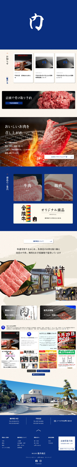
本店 (49, 441)
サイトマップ (48, 457)
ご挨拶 (19, 441)
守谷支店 (50, 443)
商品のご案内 (5, 437)
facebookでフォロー (38, 374)
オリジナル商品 (6, 447)
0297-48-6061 (40, 421)
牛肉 (3, 441)
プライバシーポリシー (31, 457)
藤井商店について (38, 241)
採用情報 (19, 447)
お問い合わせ (37, 445)
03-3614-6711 (15, 421)
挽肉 (3, 445)
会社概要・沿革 (21, 443)
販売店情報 (51, 437)
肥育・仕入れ (20, 445)
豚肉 (3, 443)
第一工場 (36, 441)
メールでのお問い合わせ (63, 421)
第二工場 (36, 443)
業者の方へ (37, 437)
